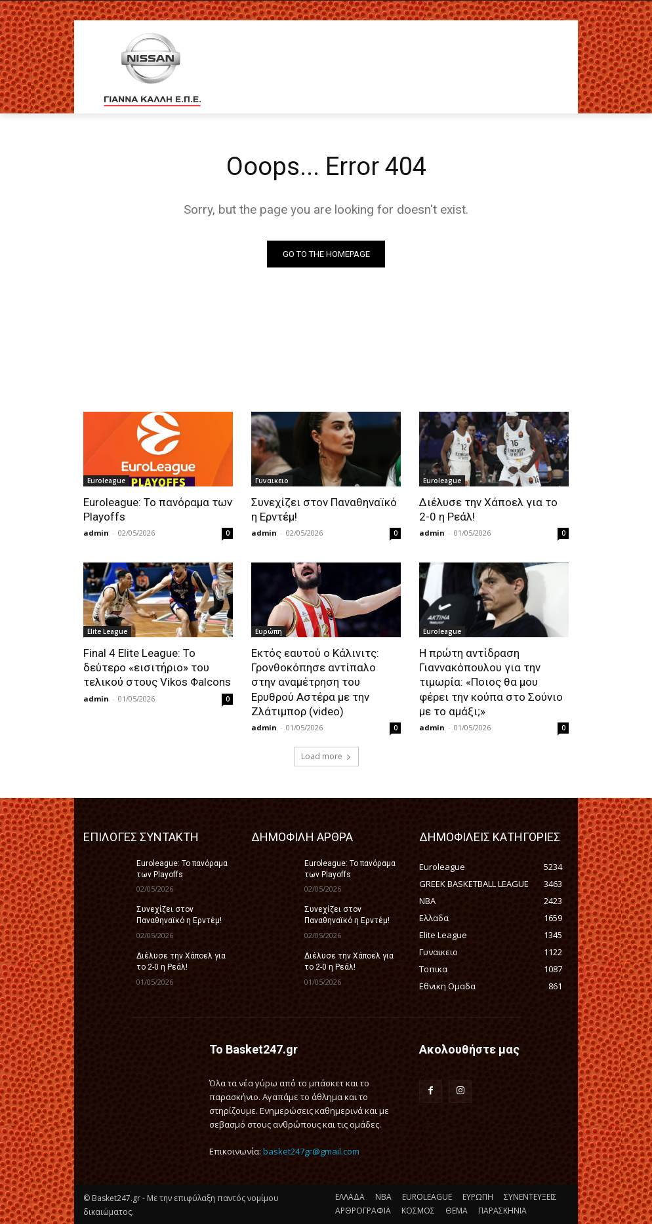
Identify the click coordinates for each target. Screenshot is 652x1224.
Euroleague (106, 480)
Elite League (107, 631)
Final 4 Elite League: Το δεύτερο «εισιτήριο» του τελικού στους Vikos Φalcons (157, 667)
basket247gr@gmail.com (311, 1151)
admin (96, 533)
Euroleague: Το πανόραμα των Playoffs (182, 869)
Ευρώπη (268, 631)
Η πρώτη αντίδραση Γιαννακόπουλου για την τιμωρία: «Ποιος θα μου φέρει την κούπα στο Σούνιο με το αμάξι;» (491, 681)
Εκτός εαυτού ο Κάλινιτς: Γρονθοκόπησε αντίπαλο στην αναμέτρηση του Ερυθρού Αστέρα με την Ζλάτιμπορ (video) (315, 681)
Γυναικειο (272, 480)
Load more (326, 756)
